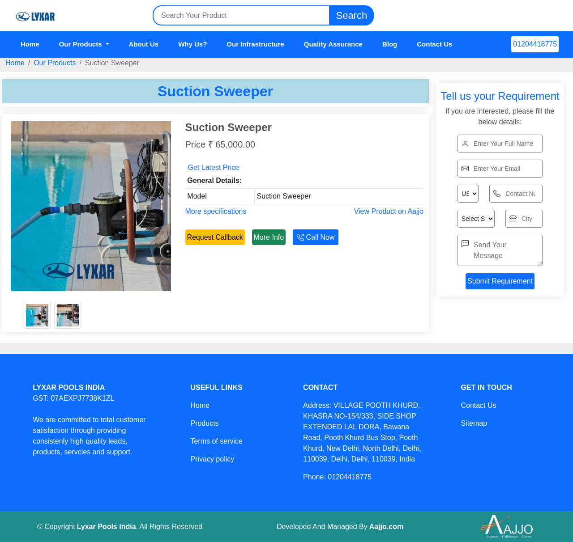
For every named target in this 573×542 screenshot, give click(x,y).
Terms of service (216, 441)
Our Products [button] (81, 44)
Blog (389, 44)
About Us (144, 44)
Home (30, 44)
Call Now (315, 237)
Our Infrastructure (255, 44)
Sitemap (474, 423)
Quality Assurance (333, 44)
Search (351, 15)
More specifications (216, 211)
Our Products (55, 63)
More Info (269, 237)
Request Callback (215, 237)
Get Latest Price (213, 167)
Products (204, 423)
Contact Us (434, 44)
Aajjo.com (386, 526)
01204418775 (535, 44)
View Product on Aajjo (388, 211)
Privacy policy (212, 459)
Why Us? (192, 44)
